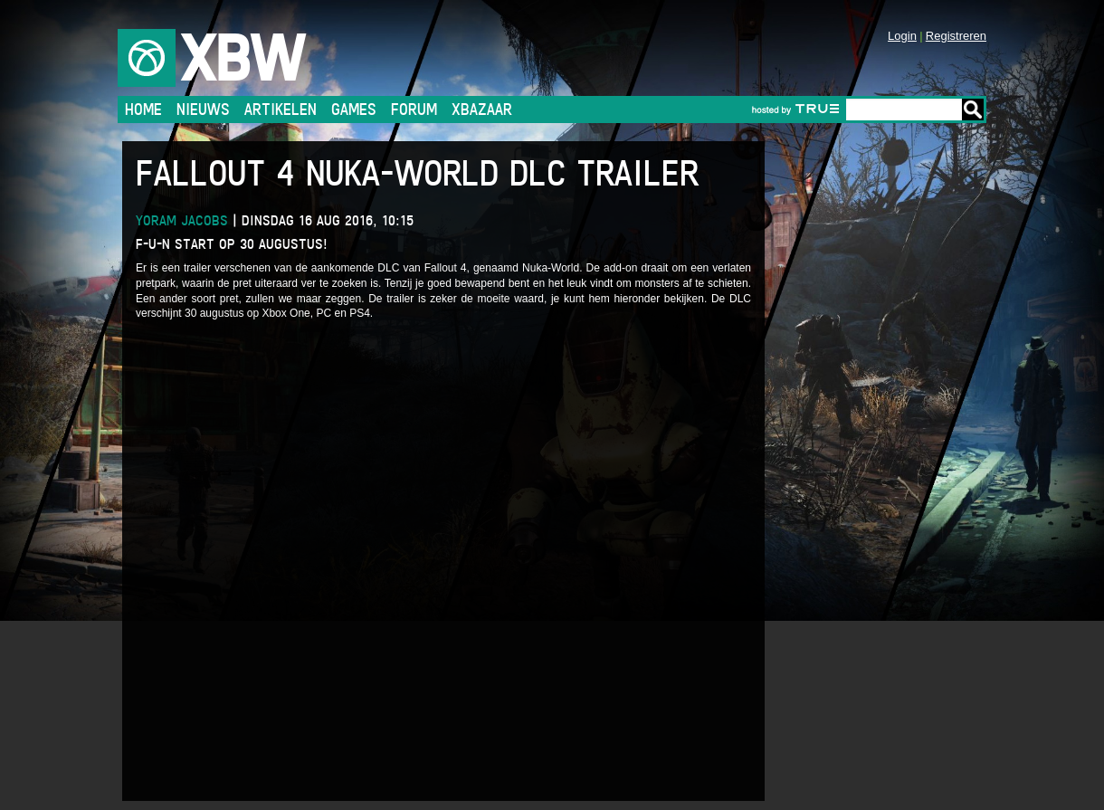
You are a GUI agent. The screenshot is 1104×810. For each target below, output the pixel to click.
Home (143, 109)
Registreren (956, 36)
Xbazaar (482, 109)
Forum (414, 109)
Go (973, 109)
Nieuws (203, 109)
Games (353, 109)
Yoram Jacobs (182, 220)
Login (902, 36)
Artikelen (280, 109)
